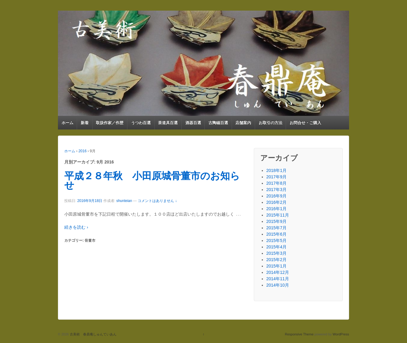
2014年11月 (277, 278)
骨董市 (90, 240)
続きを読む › (76, 227)
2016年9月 (276, 195)
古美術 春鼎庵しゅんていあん (92, 334)
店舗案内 (243, 122)
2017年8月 (276, 183)
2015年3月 (276, 253)
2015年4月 (276, 246)
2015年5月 (276, 240)
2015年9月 (276, 221)
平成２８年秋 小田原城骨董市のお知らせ (152, 180)
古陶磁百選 (218, 122)
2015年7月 (276, 227)
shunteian (124, 201)
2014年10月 (277, 285)
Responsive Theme (299, 334)
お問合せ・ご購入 (305, 122)
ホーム (67, 122)
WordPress (341, 334)
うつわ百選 (141, 122)
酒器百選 (193, 122)
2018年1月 (276, 170)
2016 (83, 151)
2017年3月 (276, 189)
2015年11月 (277, 215)
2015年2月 (276, 259)
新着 (85, 122)
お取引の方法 (270, 122)
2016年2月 (276, 202)
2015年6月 (276, 234)
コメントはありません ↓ (157, 201)
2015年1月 (276, 266)
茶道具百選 (168, 122)
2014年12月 (277, 272)
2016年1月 (276, 208)
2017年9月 (276, 176)
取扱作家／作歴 (109, 122)
